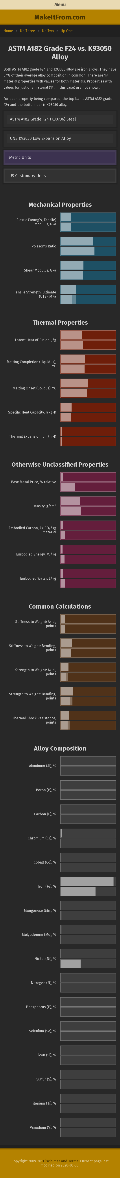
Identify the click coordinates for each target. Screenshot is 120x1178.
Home (8, 31)
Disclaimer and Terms (60, 1161)
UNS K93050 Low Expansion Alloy (40, 138)
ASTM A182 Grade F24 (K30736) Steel (43, 119)
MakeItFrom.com (60, 17)
